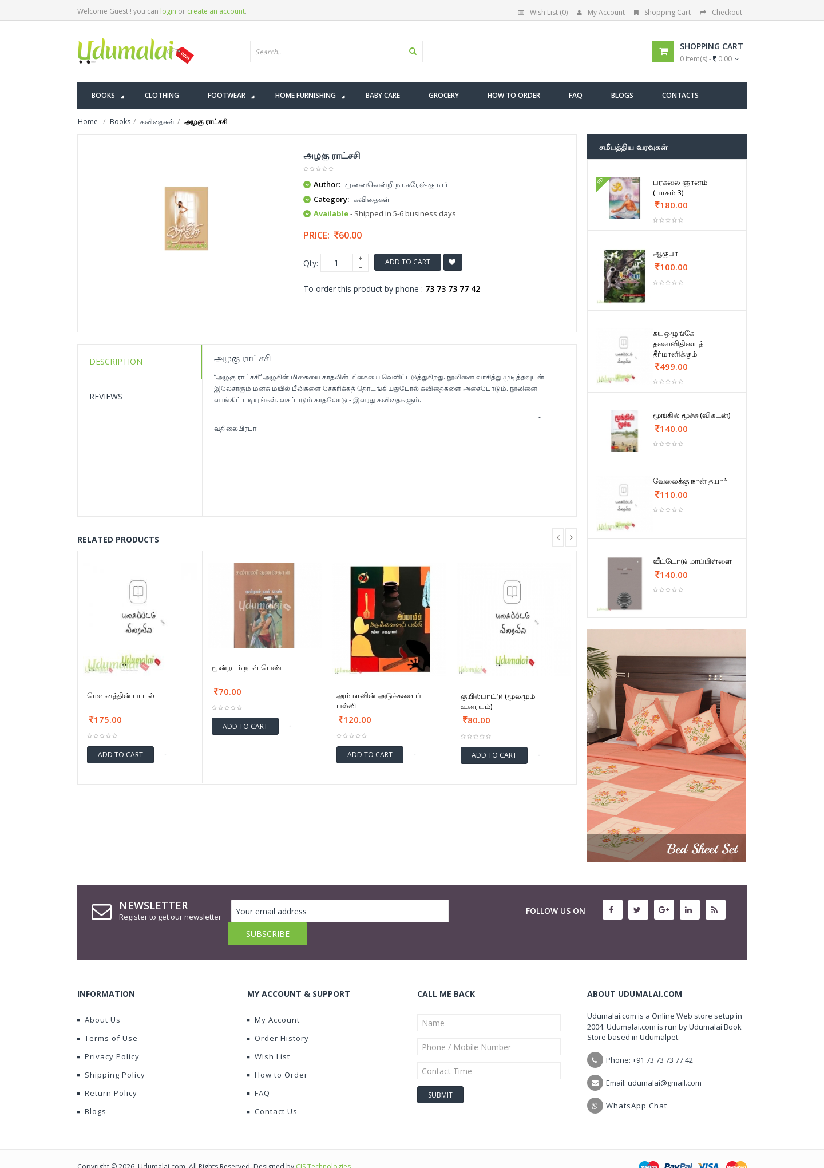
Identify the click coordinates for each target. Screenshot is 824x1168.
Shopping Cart (662, 12)
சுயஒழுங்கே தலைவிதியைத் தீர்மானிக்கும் (678, 343)
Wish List (268, 1033)
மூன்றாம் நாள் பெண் (247, 667)
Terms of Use (107, 1015)
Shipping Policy (111, 1052)
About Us (99, 997)
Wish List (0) (543, 12)
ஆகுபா (665, 253)
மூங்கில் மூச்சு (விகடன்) (691, 415)
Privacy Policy (108, 1033)
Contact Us (272, 1088)
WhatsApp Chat (636, 1083)
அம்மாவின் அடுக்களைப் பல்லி (378, 700)
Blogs (91, 1088)
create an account (216, 11)
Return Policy (107, 1070)
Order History (278, 1015)
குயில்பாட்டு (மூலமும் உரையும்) (498, 701)
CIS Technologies (323, 1144)
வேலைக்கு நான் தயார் (690, 481)
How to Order (277, 1052)
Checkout (721, 12)
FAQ (258, 1070)
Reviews (105, 396)
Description (115, 361)
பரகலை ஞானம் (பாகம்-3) (680, 187)
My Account (601, 12)
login (168, 11)
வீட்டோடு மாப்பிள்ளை (692, 561)
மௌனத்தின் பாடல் (120, 695)
